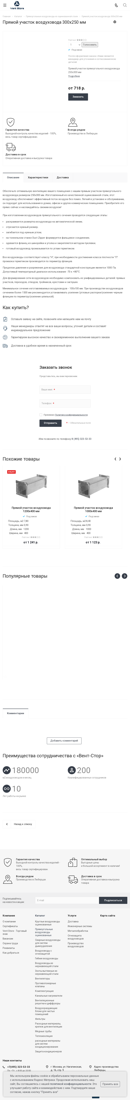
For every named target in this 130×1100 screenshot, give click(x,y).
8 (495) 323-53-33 (81, 438)
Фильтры (40, 997)
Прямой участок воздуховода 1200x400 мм (31, 509)
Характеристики (38, 177)
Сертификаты (10, 904)
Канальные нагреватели (48, 973)
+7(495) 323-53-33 (18, 1044)
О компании (9, 899)
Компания (9, 893)
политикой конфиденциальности (70, 1084)
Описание (13, 177)
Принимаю (66, 415)
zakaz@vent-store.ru (104, 1060)
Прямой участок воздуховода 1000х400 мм (93, 509)
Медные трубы (43, 1009)
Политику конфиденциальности (71, 415)
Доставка (63, 177)
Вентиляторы (42, 956)
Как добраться (11, 930)
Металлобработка (78, 909)
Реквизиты (9, 926)
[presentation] (115, 458)
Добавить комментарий (64, 712)
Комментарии (15, 685)
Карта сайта (107, 893)
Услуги (72, 893)
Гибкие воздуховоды (46, 936)
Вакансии (8, 916)
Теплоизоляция (44, 1014)
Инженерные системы (80, 904)
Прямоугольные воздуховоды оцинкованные (44, 910)
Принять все (110, 1084)
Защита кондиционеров (48, 1029)
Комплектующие (44, 969)
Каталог (40, 893)
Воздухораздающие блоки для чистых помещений (46, 989)
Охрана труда (10, 921)
